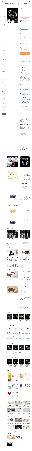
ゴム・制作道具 (3, 51)
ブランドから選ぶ (3, 62)
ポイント (3, 40)
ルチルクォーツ (21, 147)
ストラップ (3, 19)
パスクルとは (3, 93)
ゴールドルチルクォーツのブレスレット (27, 339)
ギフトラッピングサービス (3, 86)
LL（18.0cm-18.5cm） (23, 37)
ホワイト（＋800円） (25, 43)
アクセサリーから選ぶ (3, 59)
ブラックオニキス (22, 149)
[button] (8, 13)
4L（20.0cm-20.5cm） (23, 40)
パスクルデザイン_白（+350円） (24, 49)
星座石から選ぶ (3, 71)
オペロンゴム (22, 30)
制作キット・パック (3, 52)
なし (21, 43)
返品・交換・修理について (3, 82)
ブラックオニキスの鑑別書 (22, 187)
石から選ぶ (3, 64)
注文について (3, 80)
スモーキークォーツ (22, 150)
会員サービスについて (3, 84)
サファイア (21, 145)
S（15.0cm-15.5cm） (23, 33)
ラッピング (23, 91)
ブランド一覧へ (28, 416)
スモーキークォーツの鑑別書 (23, 188)
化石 (2, 37)
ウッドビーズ (3, 24)
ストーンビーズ (3, 22)
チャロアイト (21, 143)
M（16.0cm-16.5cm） (23, 34)
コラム (2, 96)
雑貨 (2, 46)
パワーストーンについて (3, 77)
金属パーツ (3, 49)
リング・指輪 (3, 16)
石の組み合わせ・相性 (3, 100)
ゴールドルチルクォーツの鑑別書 (23, 186)
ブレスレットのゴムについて (23, 105)
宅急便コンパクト (24, 89)
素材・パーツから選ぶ (3, 61)
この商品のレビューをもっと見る (23, 84)
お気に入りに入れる (25, 18)
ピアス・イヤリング (3, 14)
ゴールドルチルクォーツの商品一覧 (27, 338)
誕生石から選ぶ (3, 68)
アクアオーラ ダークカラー (23, 146)
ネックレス (3, 13)
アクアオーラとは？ (21, 337)
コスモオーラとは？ (9, 337)
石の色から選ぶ (3, 66)
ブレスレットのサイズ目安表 (23, 106)
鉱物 (2, 36)
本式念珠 (3, 31)
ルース (2, 25)
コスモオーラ (21, 144)
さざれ (2, 43)
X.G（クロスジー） (22, 8)
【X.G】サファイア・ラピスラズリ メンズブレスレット (27, 352)
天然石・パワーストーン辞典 (3, 98)
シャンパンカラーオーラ (22, 148)
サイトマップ (3, 103)
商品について (3, 79)
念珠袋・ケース (3, 33)
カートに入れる (25, 53)
